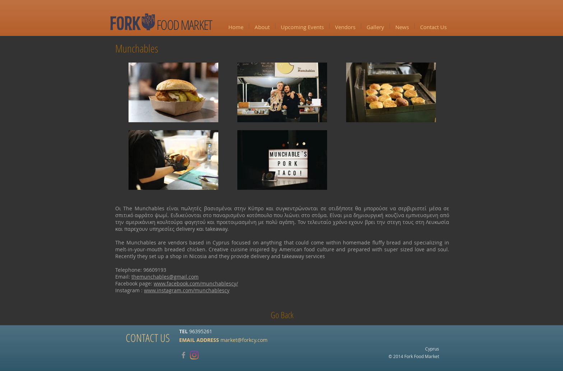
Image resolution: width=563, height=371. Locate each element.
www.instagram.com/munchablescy (186, 290)
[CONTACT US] (148, 338)
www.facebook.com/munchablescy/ (196, 283)
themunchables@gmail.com (165, 276)
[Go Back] (282, 314)
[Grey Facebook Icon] (183, 355)
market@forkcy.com (243, 339)
